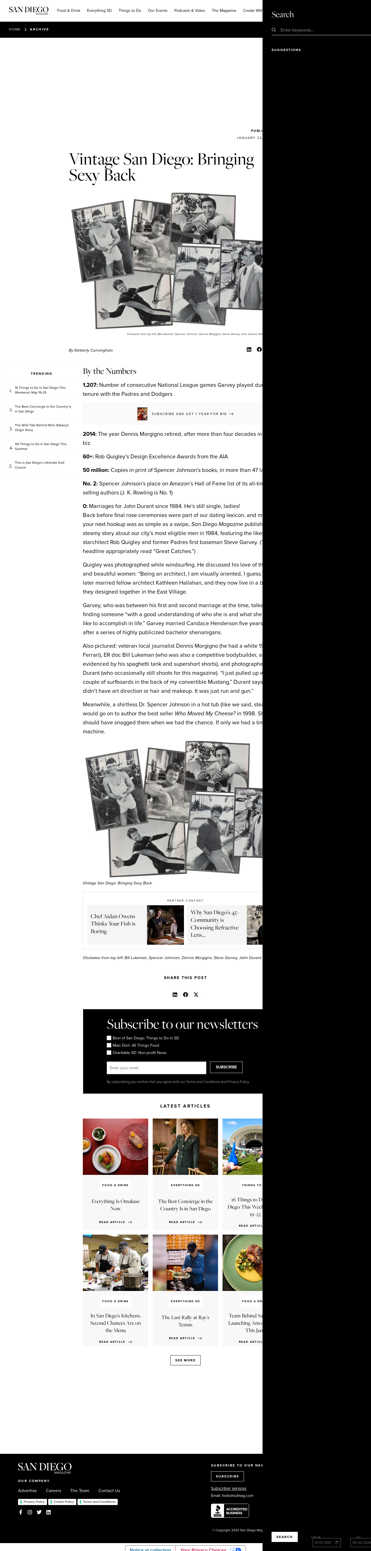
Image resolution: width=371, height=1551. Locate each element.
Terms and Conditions (99, 1501)
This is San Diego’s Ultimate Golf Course (39, 465)
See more (185, 1360)
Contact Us (109, 1491)
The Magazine (224, 11)
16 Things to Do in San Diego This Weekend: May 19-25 (40, 390)
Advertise (27, 1491)
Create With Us (256, 11)
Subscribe (332, 10)
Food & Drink (68, 11)
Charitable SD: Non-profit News (136, 1053)
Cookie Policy (64, 1501)
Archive (39, 29)
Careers (53, 1491)
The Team (79, 1491)
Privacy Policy (34, 1501)
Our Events (158, 11)
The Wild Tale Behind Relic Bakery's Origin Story (42, 427)
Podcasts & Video (189, 11)
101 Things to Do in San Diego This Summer (41, 446)
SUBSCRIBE (235, 1068)
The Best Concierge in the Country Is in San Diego (43, 409)
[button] (249, 349)
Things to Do (130, 11)
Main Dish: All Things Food (132, 1046)
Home (15, 29)
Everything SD (99, 11)
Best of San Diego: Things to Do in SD (142, 1038)
